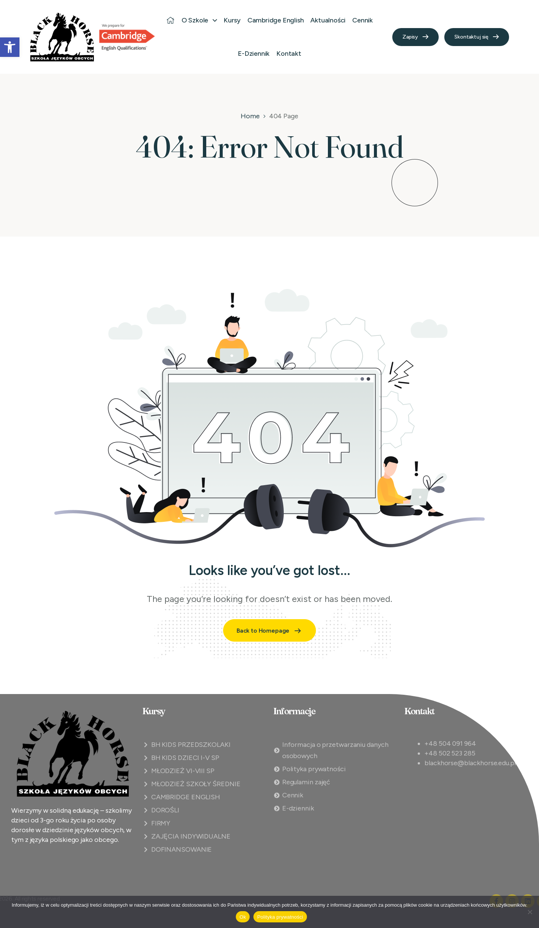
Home (250, 116)
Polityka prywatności (280, 917)
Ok (243, 917)
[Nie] (529, 912)
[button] (9, 47)
